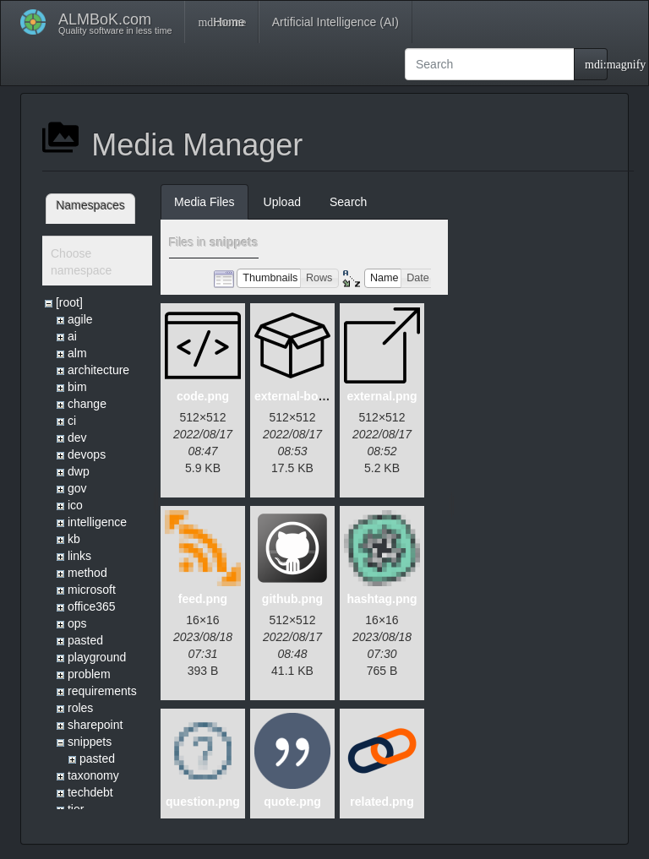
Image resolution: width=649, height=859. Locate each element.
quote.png (292, 801)
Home (221, 22)
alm (77, 353)
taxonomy (93, 775)
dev (77, 437)
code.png (203, 396)
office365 (92, 606)
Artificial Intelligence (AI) (335, 22)
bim (77, 387)
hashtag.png (381, 599)
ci (72, 420)
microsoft (92, 589)
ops (77, 623)
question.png (203, 801)
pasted (85, 640)
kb (74, 539)
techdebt (90, 792)
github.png (292, 599)
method (87, 572)
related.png (381, 801)
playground (97, 657)
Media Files (204, 202)
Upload (282, 202)
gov (77, 488)
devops (87, 454)
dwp (79, 471)
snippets (90, 741)
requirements (102, 691)
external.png (381, 396)
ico (75, 505)
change (87, 403)
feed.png (202, 599)
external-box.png (302, 396)
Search (348, 202)
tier (76, 809)
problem (89, 674)
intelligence (97, 522)
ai (72, 336)
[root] (69, 302)
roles (80, 708)
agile (80, 319)
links (79, 556)
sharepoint (95, 724)
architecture (98, 370)
